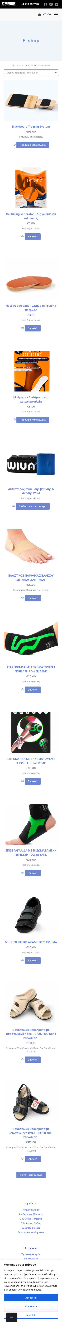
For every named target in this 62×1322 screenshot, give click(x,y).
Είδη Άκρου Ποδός (31, 228)
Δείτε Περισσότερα (31, 1174)
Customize (31, 1306)
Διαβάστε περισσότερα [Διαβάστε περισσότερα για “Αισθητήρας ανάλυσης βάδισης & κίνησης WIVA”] (32, 506)
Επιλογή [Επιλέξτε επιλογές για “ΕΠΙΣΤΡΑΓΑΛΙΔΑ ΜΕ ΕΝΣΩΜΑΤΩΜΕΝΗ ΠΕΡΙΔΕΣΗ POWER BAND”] (32, 872)
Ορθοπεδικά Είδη (31, 681)
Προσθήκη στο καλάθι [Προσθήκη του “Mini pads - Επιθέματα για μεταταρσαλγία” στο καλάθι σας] (33, 419)
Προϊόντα (31, 1203)
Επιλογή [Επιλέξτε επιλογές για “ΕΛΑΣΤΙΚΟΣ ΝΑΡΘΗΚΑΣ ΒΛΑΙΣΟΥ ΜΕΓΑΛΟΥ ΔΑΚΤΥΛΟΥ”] (32, 598)
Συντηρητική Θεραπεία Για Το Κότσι (31, 590)
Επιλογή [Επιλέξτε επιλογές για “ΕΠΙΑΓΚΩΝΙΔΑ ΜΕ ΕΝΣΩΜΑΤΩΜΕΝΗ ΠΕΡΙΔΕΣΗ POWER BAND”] (32, 689)
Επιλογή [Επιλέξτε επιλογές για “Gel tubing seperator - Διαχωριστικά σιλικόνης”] (32, 236)
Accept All (31, 1297)
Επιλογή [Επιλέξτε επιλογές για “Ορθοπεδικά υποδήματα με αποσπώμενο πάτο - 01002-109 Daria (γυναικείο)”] (32, 1059)
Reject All (31, 1315)
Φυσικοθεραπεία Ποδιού (31, 136)
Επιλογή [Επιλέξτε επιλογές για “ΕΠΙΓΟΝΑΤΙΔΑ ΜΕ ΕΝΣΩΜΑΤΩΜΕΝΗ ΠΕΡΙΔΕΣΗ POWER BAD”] (32, 781)
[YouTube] (56, 4)
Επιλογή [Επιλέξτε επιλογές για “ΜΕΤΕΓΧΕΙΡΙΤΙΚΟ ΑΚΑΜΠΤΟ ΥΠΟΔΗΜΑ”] (32, 960)
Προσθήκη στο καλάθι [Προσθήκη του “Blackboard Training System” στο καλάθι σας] (33, 144)
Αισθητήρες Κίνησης (31, 498)
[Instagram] (51, 4)
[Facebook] (45, 4)
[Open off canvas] (56, 15)
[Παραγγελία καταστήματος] (31, 73)
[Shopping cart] (44, 14)
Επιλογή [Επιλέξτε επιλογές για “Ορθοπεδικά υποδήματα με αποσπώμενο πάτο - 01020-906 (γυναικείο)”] (32, 1158)
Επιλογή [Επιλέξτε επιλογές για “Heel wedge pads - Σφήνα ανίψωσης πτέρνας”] (32, 328)
